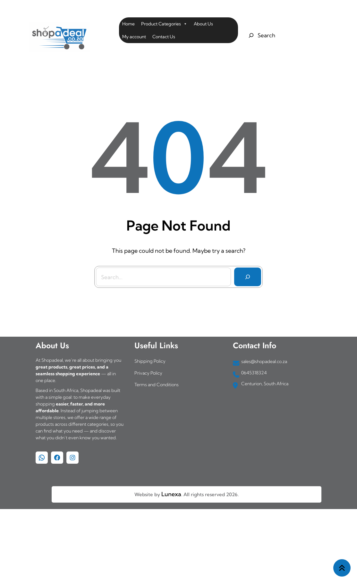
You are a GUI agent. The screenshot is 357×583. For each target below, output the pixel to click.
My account (134, 37)
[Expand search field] (261, 35)
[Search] (247, 276)
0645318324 (254, 373)
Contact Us (163, 37)
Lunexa (171, 494)
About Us (203, 24)
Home (128, 24)
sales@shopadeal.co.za (264, 361)
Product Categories (164, 23)
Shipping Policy (150, 361)
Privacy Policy (148, 373)
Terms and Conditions (156, 384)
